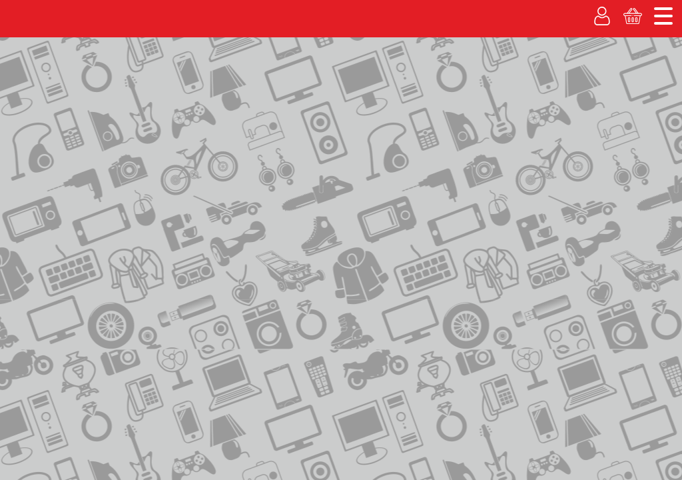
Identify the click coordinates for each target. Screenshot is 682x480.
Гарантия (297, 88)
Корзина (640, 88)
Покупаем (36, 88)
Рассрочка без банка (135, 88)
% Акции (231, 88)
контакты (100, 146)
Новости (650, 10)
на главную (42, 145)
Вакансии (366, 88)
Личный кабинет (531, 88)
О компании (491, 10)
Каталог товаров (53, 118)
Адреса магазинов (569, 10)
